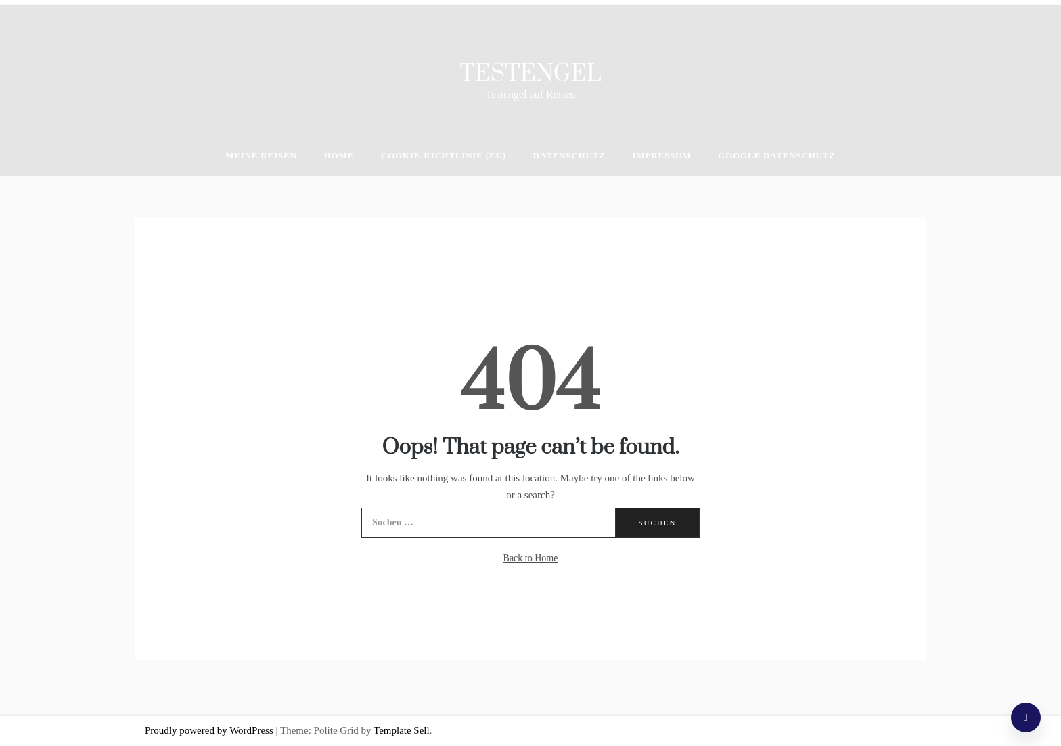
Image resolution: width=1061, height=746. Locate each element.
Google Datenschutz (776, 155)
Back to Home (530, 558)
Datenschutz (569, 155)
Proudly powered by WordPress (210, 730)
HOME (339, 155)
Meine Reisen (260, 155)
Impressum (662, 155)
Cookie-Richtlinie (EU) (443, 155)
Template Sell (402, 730)
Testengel (531, 74)
